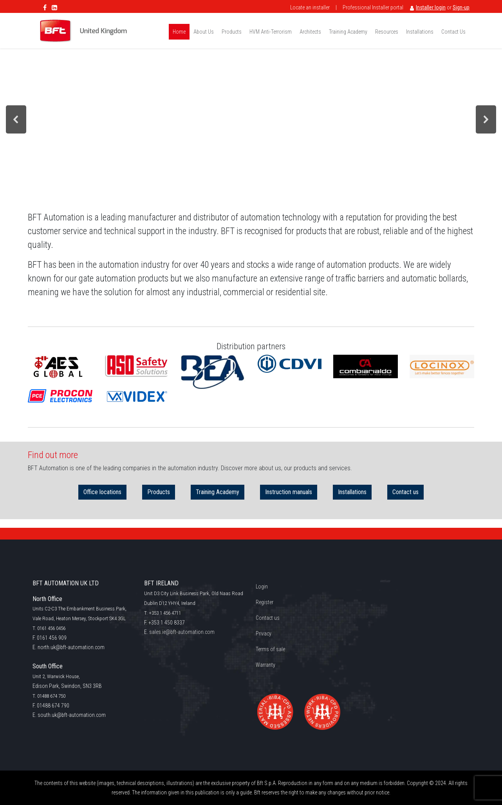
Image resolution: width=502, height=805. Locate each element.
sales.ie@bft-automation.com (182, 632)
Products (158, 492)
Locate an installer (310, 7)
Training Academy (217, 492)
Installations (352, 492)
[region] (251, 119)
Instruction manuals (288, 492)
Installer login (431, 7)
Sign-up (461, 7)
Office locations (102, 492)
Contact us (405, 492)
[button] (16, 119)
